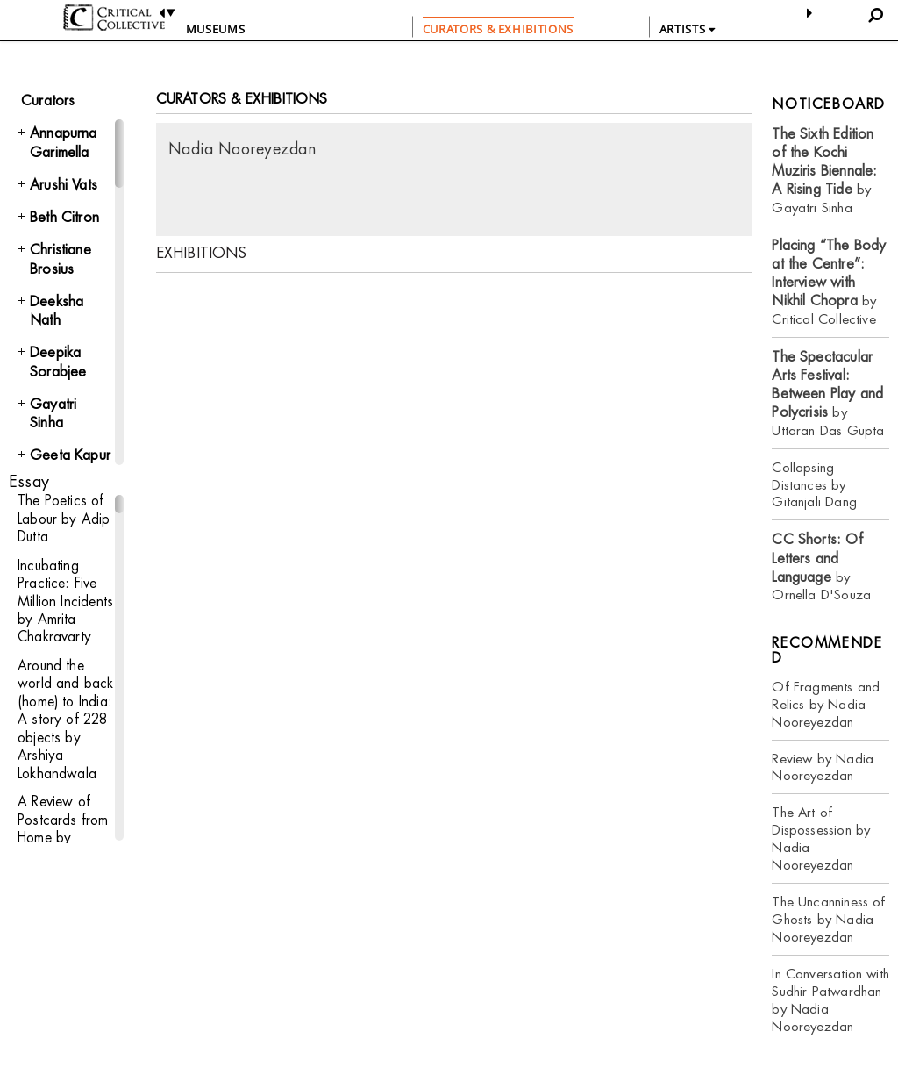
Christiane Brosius (60, 258)
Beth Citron (64, 217)
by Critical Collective (829, 282)
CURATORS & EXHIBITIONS (498, 29)
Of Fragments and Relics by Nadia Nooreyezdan (826, 704)
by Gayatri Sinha (824, 170)
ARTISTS (687, 29)
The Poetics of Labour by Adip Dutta (63, 518)
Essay (29, 481)
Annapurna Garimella (63, 142)
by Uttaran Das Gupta (828, 393)
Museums (216, 29)
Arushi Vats (63, 185)
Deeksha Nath (56, 310)
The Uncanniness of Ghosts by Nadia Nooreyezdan (828, 919)
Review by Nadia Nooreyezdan (822, 767)
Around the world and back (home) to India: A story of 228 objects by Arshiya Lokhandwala (65, 715)
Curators (48, 100)
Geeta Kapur (70, 455)
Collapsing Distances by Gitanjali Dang (814, 485)
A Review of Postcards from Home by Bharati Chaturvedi (62, 829)
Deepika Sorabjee (58, 361)
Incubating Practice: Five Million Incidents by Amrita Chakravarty (63, 598)
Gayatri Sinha (53, 413)
